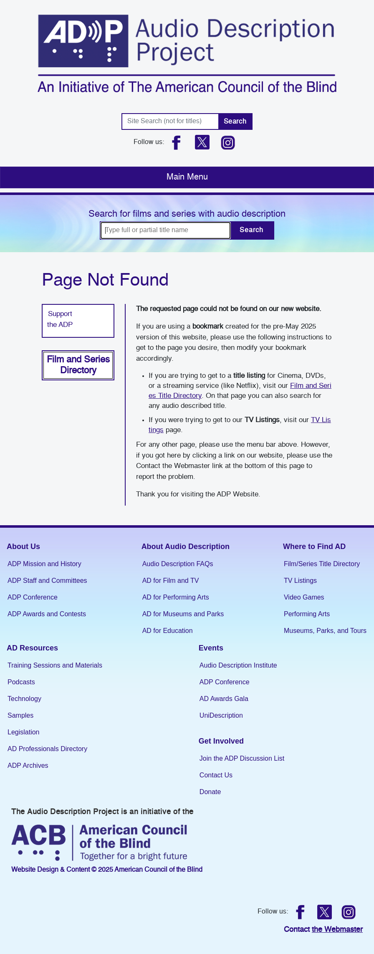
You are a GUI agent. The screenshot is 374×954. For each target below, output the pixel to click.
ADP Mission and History (44, 563)
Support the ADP (60, 320)
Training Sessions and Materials (55, 665)
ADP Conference (33, 597)
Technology (24, 698)
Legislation (24, 732)
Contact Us (216, 775)
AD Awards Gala (224, 698)
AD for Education (167, 630)
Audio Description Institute (238, 665)
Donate (210, 791)
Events (211, 648)
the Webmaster (337, 930)
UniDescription (221, 715)
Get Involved (221, 741)
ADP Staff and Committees (47, 580)
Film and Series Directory (78, 365)
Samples (20, 715)
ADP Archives (28, 765)
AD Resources (32, 648)
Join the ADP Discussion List (242, 758)
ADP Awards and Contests (47, 613)
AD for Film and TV (170, 580)
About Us (23, 546)
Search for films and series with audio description (187, 214)
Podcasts (21, 682)
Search (235, 122)
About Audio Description (186, 546)
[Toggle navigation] (187, 177)
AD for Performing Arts (175, 597)
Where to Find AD (314, 546)
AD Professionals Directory (47, 748)
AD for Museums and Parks (183, 613)
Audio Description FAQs (177, 563)
